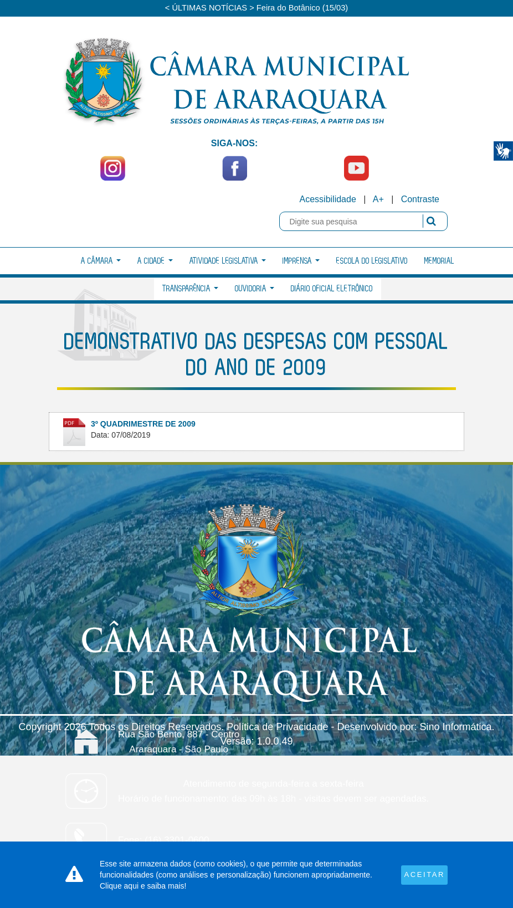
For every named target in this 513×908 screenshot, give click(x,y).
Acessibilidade (328, 199)
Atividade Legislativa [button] (227, 261)
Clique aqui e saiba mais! (143, 885)
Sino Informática (455, 726)
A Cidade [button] (155, 261)
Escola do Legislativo (372, 261)
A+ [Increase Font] (378, 199)
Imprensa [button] (301, 261)
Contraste (420, 199)
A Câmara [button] (101, 261)
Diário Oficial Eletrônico (332, 289)
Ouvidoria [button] (254, 289)
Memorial (439, 261)
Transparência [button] (190, 289)
